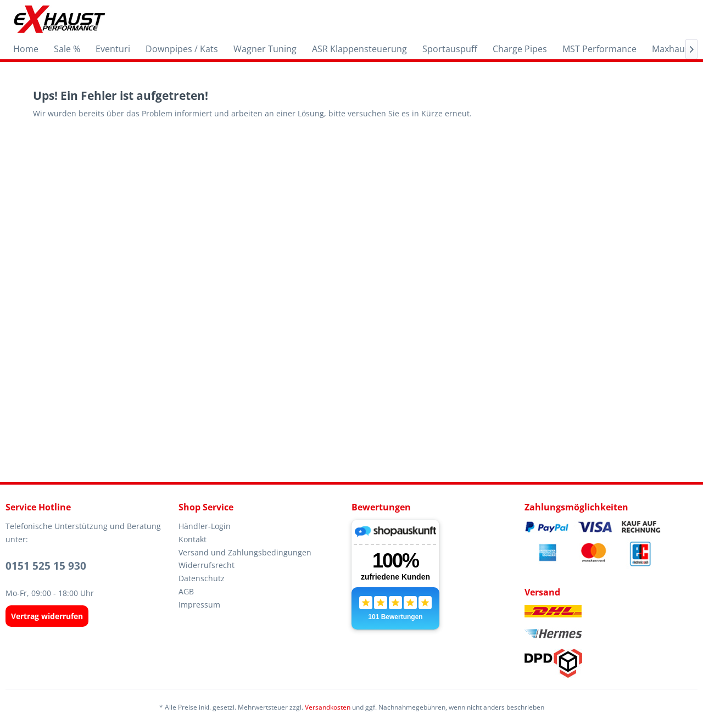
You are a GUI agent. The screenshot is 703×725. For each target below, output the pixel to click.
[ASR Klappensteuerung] (359, 48)
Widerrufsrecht (206, 565)
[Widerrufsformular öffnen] (46, 616)
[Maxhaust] (672, 48)
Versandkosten (327, 707)
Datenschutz (201, 578)
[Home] (25, 48)
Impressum (199, 604)
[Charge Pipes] (520, 48)
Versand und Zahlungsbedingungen (244, 552)
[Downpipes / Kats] (182, 48)
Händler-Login (204, 526)
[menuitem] (25, 48)
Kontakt (192, 539)
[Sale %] (67, 48)
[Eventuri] (113, 48)
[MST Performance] (599, 48)
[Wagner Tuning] (265, 48)
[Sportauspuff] (450, 48)
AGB (186, 591)
